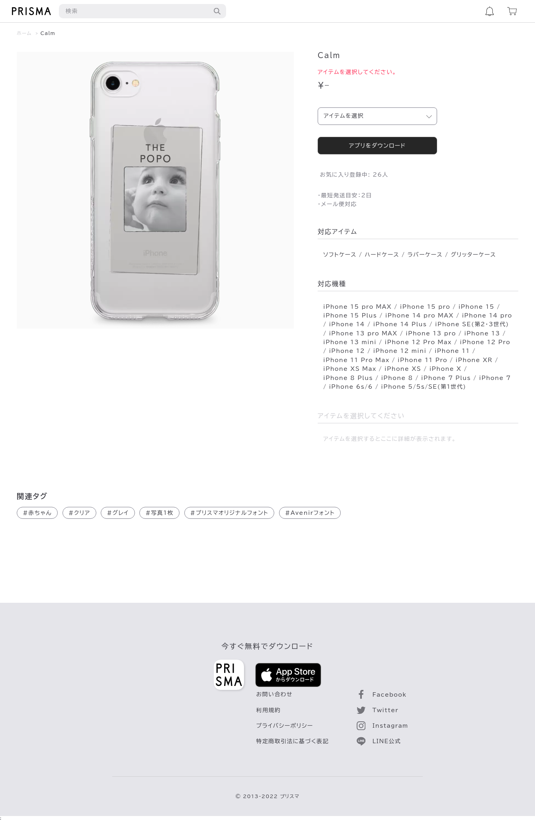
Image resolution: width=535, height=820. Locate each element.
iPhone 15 (476, 307)
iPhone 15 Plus (350, 315)
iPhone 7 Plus (446, 378)
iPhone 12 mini (399, 351)
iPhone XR (474, 360)
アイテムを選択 (344, 116)
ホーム (24, 33)
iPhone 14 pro (487, 315)
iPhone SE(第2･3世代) (472, 324)
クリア (79, 513)
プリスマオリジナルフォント (229, 513)
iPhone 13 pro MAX (363, 333)
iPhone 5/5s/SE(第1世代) (423, 387)
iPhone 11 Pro (422, 360)
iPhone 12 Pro (485, 342)
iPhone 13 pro (431, 333)
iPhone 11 (452, 351)
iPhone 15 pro (425, 307)
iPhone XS (403, 369)
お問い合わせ (274, 694)
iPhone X (446, 369)
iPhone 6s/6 (351, 387)
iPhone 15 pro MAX (357, 307)
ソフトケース (340, 254)
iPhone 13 (482, 333)
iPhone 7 (495, 378)
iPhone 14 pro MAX (419, 315)
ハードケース (382, 254)
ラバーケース (424, 254)
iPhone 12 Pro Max (418, 342)
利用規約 (268, 710)
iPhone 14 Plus (400, 324)
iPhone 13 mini (350, 342)
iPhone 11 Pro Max (356, 360)
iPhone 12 (347, 351)
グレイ (118, 513)
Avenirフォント (310, 513)
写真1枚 (159, 513)
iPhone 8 (397, 378)
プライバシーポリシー (284, 725)
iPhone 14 (347, 324)
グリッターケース (473, 254)
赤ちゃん (37, 513)
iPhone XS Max (350, 369)
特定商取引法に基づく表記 (292, 741)
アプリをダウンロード (377, 145)
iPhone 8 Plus (348, 378)
